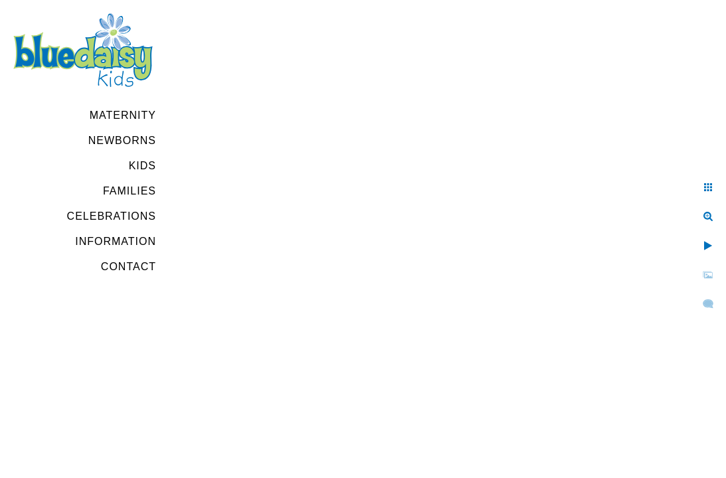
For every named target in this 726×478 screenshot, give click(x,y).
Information (115, 241)
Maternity (123, 115)
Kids (142, 165)
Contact (128, 266)
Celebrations (111, 216)
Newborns (122, 140)
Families (129, 191)
